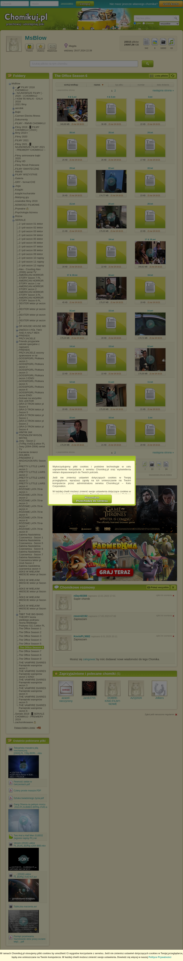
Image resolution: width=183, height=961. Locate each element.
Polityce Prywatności (160, 957)
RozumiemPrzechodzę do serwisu (92, 499)
